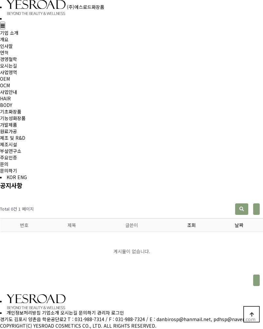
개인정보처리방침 (24, 312)
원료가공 (8, 131)
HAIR (5, 98)
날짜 (239, 225)
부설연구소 (10, 151)
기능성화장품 (13, 118)
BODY (6, 105)
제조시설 (8, 144)
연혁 (4, 52)
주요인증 (8, 157)
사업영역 (8, 72)
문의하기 (8, 170)
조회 (191, 225)
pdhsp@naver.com (234, 319)
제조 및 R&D (12, 137)
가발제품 (8, 124)
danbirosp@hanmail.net (183, 319)
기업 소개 (9, 33)
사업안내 (8, 92)
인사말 (6, 46)
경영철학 (8, 59)
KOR (11, 177)
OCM (5, 85)
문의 (4, 164)
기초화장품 (10, 111)
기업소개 (50, 312)
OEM (5, 78)
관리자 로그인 (110, 312)
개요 (4, 39)
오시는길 (8, 65)
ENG (22, 177)
